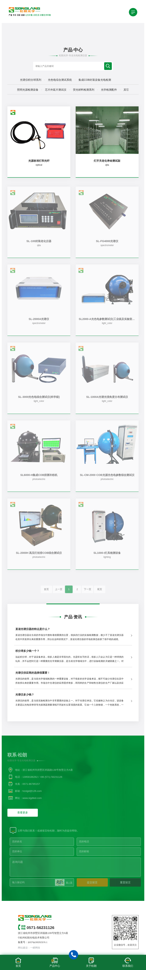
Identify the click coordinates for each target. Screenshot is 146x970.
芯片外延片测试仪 (55, 89)
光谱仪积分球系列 (30, 79)
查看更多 (22, 812)
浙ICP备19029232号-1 (37, 942)
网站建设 (23, 947)
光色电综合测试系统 (60, 79)
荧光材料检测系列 (83, 89)
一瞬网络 (35, 947)
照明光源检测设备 (27, 89)
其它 (126, 89)
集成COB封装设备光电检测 (95, 79)
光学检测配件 (109, 89)
